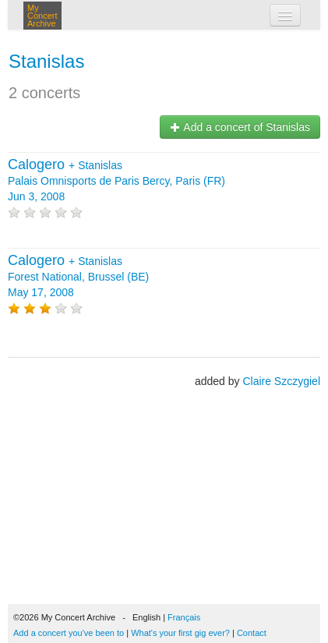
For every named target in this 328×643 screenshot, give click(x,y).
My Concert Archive (42, 15)
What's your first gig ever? (180, 633)
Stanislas (46, 61)
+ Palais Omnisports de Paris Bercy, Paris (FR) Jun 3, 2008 (116, 181)
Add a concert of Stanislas (240, 127)
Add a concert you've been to (68, 633)
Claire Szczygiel (281, 381)
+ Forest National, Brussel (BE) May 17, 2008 (78, 277)
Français (184, 617)
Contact (251, 633)
